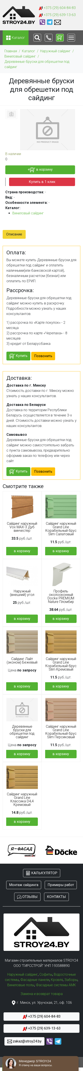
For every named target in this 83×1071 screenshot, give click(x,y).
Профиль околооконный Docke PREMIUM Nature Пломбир (61, 597)
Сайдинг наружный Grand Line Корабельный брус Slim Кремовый (61, 664)
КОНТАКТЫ (56, 897)
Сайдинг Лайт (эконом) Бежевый (22, 660)
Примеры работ (61, 885)
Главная (10, 51)
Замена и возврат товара (42, 994)
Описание (14, 234)
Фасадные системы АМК (56, 985)
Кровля (57, 980)
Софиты (45, 974)
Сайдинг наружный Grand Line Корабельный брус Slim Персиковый (61, 732)
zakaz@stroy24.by (24, 1041)
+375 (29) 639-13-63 (57, 15)
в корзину (22, 551)
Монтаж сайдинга (23, 885)
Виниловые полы (20, 985)
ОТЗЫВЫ (27, 897)
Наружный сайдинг (55, 51)
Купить (18, 356)
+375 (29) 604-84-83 (57, 8)
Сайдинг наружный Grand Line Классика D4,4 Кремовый (22, 799)
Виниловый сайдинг (20, 56)
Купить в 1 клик (42, 182)
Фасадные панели (34, 980)
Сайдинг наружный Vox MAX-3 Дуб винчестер (22, 527)
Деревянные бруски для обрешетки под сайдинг (36, 64)
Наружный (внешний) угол (22, 593)
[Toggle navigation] (37, 38)
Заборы (70, 980)
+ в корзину (40, 170)
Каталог (28, 51)
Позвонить (43, 356)
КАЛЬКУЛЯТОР (41, 873)
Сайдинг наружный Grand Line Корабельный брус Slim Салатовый (61, 529)
